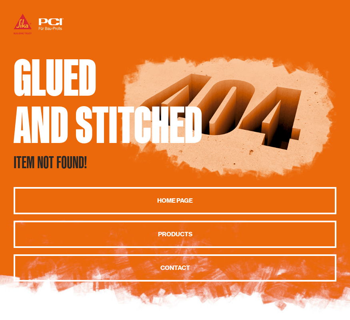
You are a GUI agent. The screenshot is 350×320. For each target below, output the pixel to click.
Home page (175, 201)
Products (175, 234)
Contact (175, 268)
